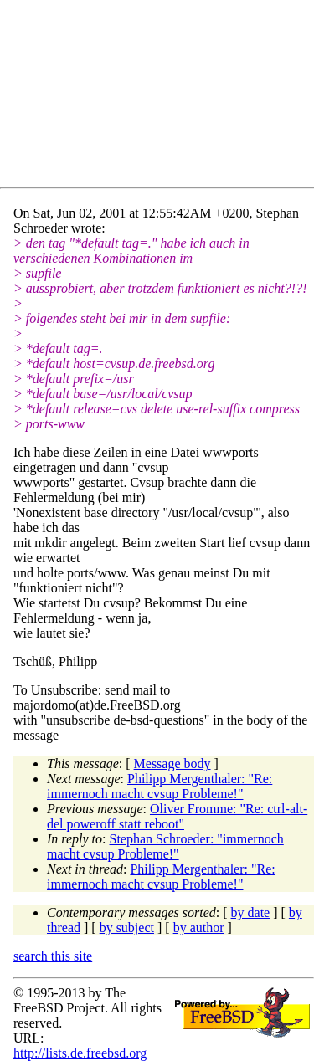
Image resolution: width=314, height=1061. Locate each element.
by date (250, 912)
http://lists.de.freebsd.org (80, 1053)
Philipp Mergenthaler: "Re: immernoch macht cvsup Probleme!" (159, 786)
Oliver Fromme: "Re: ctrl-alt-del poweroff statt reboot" (177, 816)
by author (198, 927)
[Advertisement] (163, 97)
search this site (52, 956)
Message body (172, 763)
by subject (127, 927)
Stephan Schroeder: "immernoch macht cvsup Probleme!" (165, 846)
